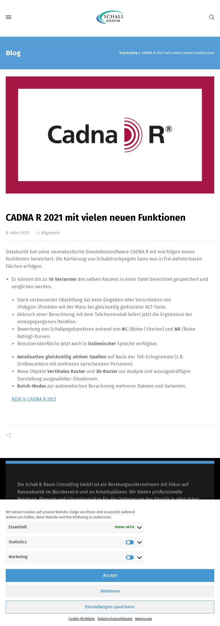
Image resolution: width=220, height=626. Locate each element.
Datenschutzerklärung (115, 619)
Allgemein (50, 232)
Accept (110, 575)
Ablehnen (110, 591)
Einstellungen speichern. (110, 606)
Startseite (128, 53)
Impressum (143, 619)
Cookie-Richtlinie (81, 619)
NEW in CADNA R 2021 (33, 399)
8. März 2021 (18, 232)
